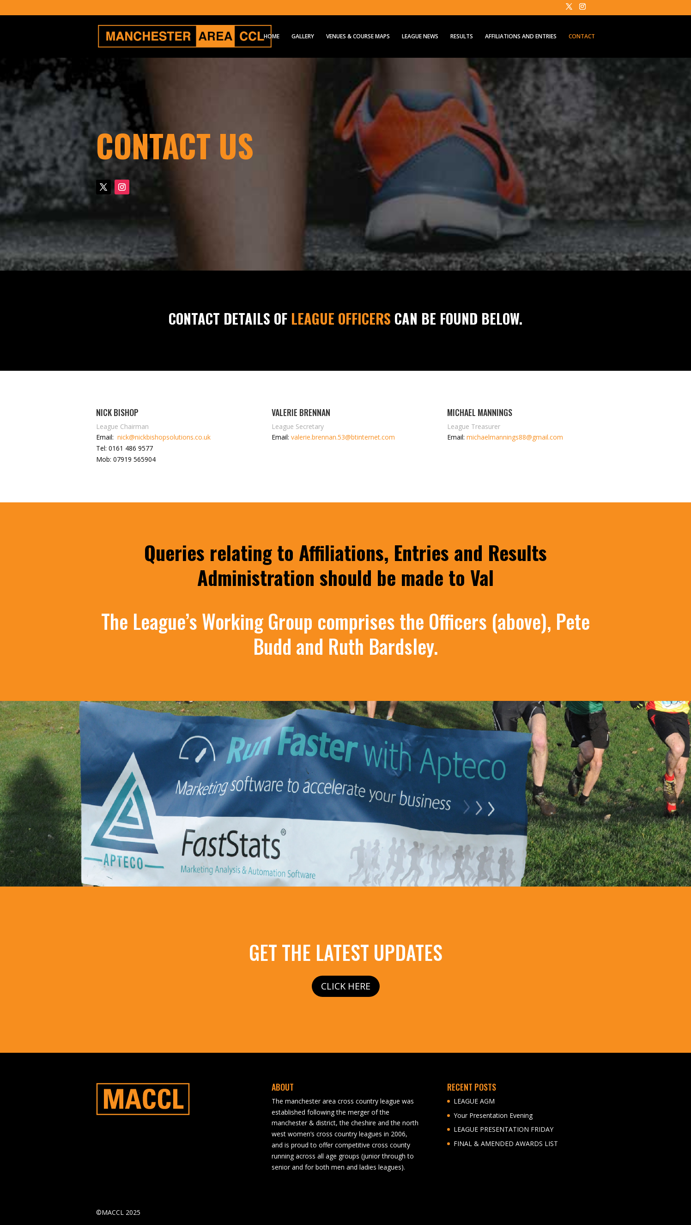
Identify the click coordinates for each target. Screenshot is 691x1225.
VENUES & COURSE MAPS (358, 36)
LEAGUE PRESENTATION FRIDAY (503, 1129)
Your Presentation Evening (493, 1115)
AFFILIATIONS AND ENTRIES (521, 36)
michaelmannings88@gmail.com (515, 437)
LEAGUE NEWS (420, 36)
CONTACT (582, 36)
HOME (271, 36)
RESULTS (461, 36)
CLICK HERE (345, 986)
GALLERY (302, 36)
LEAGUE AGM (474, 1101)
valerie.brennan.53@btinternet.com (343, 437)
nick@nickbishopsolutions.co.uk (164, 437)
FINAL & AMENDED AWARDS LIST (506, 1143)
